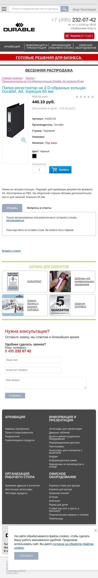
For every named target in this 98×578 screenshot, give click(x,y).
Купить (60, 170)
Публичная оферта (16, 570)
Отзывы (12, 207)
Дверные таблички (59, 432)
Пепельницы (56, 518)
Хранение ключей (59, 493)
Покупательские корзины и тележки (69, 514)
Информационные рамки (63, 460)
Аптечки (53, 497)
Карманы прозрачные (17, 428)
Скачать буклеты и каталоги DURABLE (33, 305)
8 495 (18, 351)
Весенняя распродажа (49, 70)
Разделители (12, 436)
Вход (76, 9)
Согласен (26, 555)
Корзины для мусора (60, 489)
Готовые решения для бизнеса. (49, 58)
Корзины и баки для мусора (64, 485)
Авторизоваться (15, 220)
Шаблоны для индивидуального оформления (84, 281)
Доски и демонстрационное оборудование (64, 437)
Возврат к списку (11, 250)
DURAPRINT (34, 281)
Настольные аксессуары (18, 489)
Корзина (76, 35)
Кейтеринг (54, 500)
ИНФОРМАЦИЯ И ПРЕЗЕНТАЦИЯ (36, 46)
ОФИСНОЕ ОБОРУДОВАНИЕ (86, 46)
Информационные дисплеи (64, 442)
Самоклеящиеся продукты (20, 440)
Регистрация (88, 9)
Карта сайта (12, 573)
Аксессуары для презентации (65, 428)
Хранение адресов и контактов (22, 485)
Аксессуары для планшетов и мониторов (65, 451)
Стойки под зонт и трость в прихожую (64, 509)
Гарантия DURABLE (80, 305)
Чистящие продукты (16, 493)
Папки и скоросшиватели (19, 432)
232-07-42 (73, 20)
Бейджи (53, 456)
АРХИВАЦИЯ (12, 46)
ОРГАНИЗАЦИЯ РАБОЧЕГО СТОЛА (61, 46)
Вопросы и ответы (39, 207)
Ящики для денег (58, 504)
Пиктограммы (56, 446)
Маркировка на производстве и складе (66, 465)
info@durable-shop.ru (83, 28)
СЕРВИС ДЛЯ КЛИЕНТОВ (49, 266)
